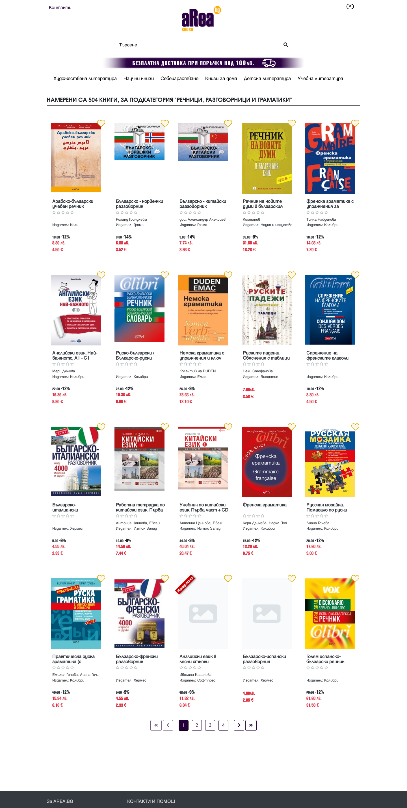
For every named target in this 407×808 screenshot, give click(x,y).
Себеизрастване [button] (179, 78)
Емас (201, 377)
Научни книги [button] (139, 78)
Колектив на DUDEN (197, 371)
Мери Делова (63, 371)
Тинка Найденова (321, 219)
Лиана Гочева (317, 523)
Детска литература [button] (267, 78)
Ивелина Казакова (195, 674)
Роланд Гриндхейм (131, 219)
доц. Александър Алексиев (202, 219)
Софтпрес (206, 680)
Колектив (251, 219)
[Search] (196, 45)
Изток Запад (145, 528)
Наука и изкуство (276, 225)
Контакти (60, 7)
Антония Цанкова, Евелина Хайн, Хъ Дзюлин (140, 523)
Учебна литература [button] (320, 78)
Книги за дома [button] (221, 78)
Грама (139, 225)
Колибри (331, 225)
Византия (269, 377)
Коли (74, 225)
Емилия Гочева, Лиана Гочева (76, 674)
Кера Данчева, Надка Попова (267, 523)
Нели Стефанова (258, 371)
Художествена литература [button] (85, 78)
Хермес (76, 528)
